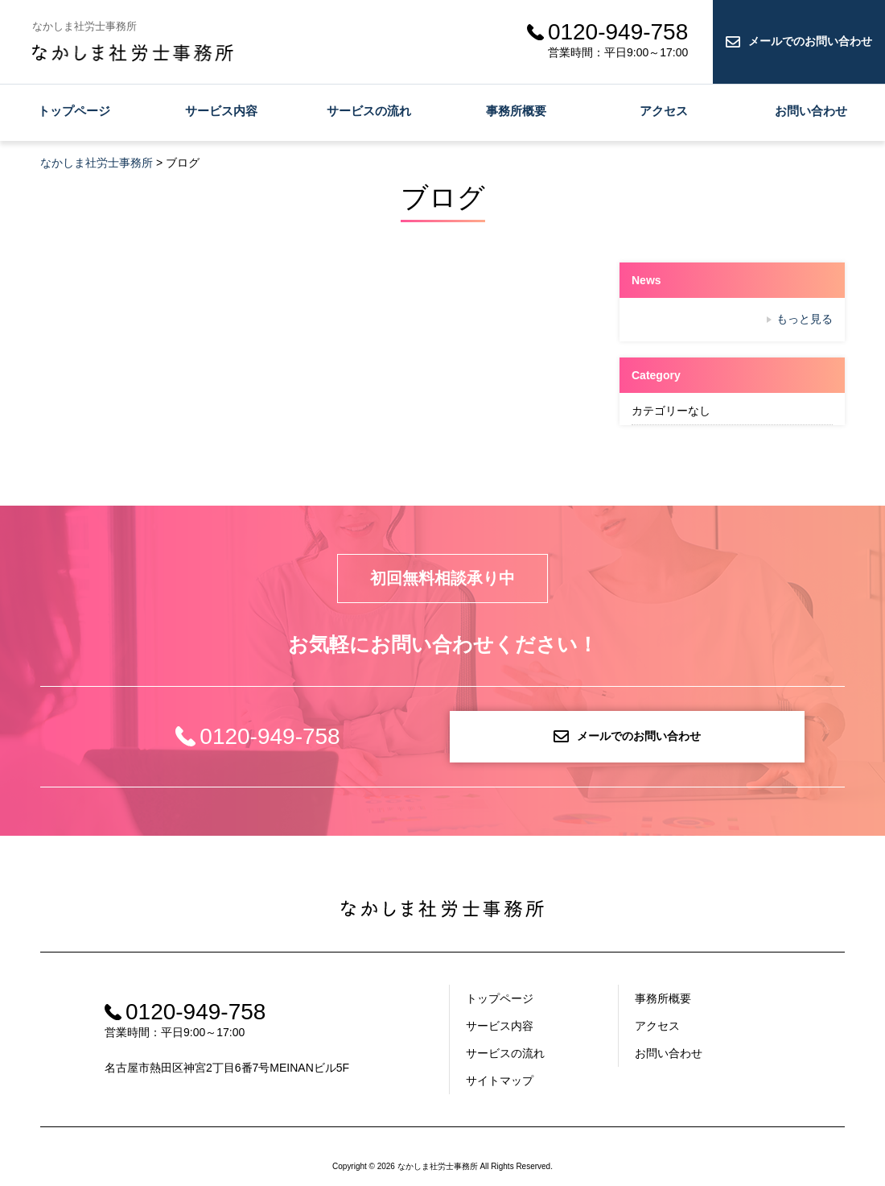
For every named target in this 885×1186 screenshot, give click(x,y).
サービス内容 (221, 111)
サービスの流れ (369, 111)
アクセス (664, 111)
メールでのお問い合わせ (810, 41)
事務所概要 (516, 111)
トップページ (74, 111)
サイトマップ (499, 1080)
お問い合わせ (811, 111)
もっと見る (804, 318)
